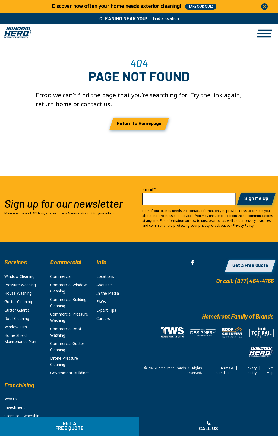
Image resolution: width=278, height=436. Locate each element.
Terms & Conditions (224, 370)
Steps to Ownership (21, 416)
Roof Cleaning (16, 318)
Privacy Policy (251, 370)
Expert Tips (106, 310)
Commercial (60, 276)
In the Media (107, 293)
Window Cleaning (19, 276)
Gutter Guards (17, 310)
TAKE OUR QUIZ (200, 6)
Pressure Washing (20, 285)
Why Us (10, 399)
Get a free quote (69, 426)
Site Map (270, 370)
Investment (14, 407)
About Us (104, 285)
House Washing (18, 293)
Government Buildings (69, 373)
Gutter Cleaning (18, 301)
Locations (105, 276)
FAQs (101, 301)
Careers (103, 318)
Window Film (15, 327)
